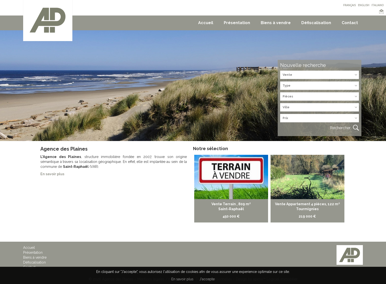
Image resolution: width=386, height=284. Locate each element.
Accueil (205, 22)
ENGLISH (363, 5)
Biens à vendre (276, 22)
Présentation (237, 22)
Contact (350, 22)
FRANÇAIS (349, 5)
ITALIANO (377, 5)
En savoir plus (182, 279)
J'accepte (207, 279)
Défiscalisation (316, 22)
